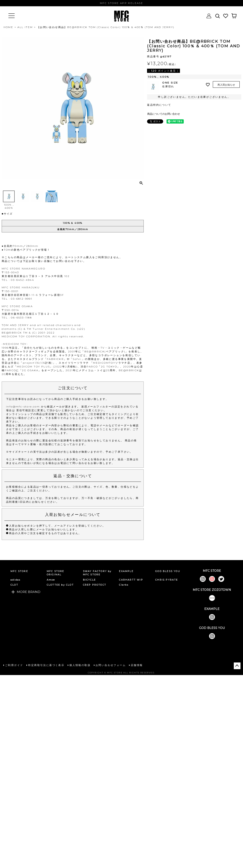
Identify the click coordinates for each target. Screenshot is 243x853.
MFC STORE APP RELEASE (121, 3)
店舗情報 (137, 665)
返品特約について (159, 104)
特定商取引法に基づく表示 (46, 665)
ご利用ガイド (14, 665)
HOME (8, 27)
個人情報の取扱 (79, 665)
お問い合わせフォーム (111, 665)
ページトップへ (237, 665)
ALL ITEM (25, 27)
